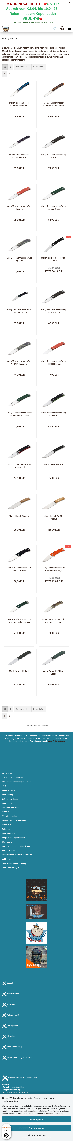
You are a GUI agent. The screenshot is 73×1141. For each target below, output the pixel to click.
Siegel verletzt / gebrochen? (13, 838)
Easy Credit (23, 1092)
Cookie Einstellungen (10, 867)
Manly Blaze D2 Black (53, 464)
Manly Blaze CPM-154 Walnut (53, 517)
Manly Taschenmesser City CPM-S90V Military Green (19, 620)
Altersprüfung (7, 795)
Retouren (6, 829)
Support (10, 983)
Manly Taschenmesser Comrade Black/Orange (53, 104)
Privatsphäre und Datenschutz (14, 820)
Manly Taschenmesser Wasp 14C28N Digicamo (19, 362)
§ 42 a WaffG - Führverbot (12, 777)
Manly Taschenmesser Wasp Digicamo (19, 259)
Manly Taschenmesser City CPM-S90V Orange (53, 569)
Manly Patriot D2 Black (19, 671)
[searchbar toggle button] (55, 28)
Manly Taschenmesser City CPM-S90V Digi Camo (53, 620)
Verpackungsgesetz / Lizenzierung (16, 846)
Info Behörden (12, 1036)
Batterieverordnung (10, 799)
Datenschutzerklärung (54, 1114)
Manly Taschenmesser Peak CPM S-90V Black (19, 310)
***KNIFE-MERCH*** (10, 807)
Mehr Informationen (56, 741)
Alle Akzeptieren (36, 1119)
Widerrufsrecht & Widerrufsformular (17, 855)
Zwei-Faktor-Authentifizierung (14, 863)
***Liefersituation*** (10, 816)
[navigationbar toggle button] (69, 28)
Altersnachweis (8, 790)
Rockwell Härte (8, 833)
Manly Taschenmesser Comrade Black (19, 156)
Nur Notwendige (36, 1128)
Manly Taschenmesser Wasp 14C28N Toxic (53, 414)
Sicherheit (11, 1004)
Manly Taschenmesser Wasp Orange (19, 207)
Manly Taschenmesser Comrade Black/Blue (19, 104)
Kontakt (5, 812)
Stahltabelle (7, 842)
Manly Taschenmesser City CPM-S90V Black (19, 569)
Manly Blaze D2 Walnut (19, 516)
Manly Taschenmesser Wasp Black (53, 156)
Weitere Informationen (37, 1135)
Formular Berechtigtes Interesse (20, 1057)
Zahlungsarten (8, 859)
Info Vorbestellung (14, 1047)
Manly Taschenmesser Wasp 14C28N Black (53, 310)
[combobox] (22, 67)
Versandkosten (8, 850)
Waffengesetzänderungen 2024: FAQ (17, 782)
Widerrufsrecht (13, 1015)
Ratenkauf (6, 825)
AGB (4, 786)
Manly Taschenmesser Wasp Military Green (53, 207)
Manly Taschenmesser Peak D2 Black (53, 259)
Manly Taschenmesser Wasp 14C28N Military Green (19, 414)
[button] (5, 67)
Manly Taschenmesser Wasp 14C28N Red (19, 465)
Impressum (7, 803)
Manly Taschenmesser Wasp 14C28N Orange (53, 362)
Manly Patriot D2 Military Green (53, 672)
